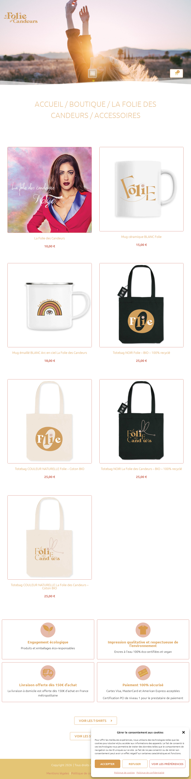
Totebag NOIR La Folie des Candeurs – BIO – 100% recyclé (141, 469)
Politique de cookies (124, 772)
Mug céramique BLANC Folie (141, 237)
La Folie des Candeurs (49, 238)
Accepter (107, 764)
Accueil (49, 104)
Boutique (87, 104)
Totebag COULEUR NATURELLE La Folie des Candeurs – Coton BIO (49, 586)
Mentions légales (57, 773)
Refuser (135, 764)
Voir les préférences (167, 764)
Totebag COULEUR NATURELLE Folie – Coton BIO (49, 469)
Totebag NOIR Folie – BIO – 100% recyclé (141, 352)
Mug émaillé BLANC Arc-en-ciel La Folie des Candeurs (49, 352)
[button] (183, 732)
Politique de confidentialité (150, 772)
